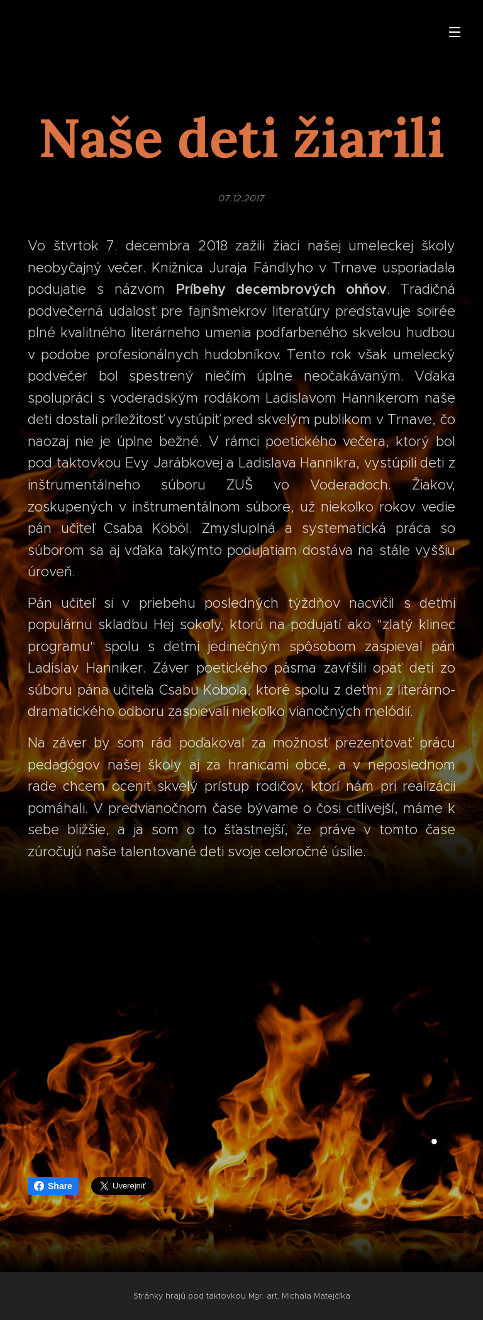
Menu (454, 32)
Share (53, 1186)
